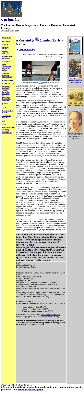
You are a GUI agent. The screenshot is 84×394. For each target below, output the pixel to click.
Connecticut (6, 97)
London (4, 90)
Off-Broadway (7, 77)
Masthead (5, 131)
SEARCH (5, 44)
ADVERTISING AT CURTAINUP (8, 57)
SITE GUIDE (6, 41)
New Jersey (6, 94)
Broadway (5, 75)
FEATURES (6, 61)
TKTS (4, 107)
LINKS (4, 124)
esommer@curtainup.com (28, 247)
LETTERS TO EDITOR (6, 116)
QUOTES (5, 104)
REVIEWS (5, 48)
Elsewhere (5, 100)
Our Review (76, 138)
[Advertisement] (27, 355)
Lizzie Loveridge (27, 49)
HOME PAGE (6, 38)
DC (3, 95)
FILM (3, 121)
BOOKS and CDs (8, 83)
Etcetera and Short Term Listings (6, 68)
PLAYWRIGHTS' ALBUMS (7, 111)
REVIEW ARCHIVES (5, 52)
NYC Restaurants (8, 80)
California (5, 92)
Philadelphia (6, 99)
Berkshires (5, 88)
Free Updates (6, 129)
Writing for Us (7, 132)
